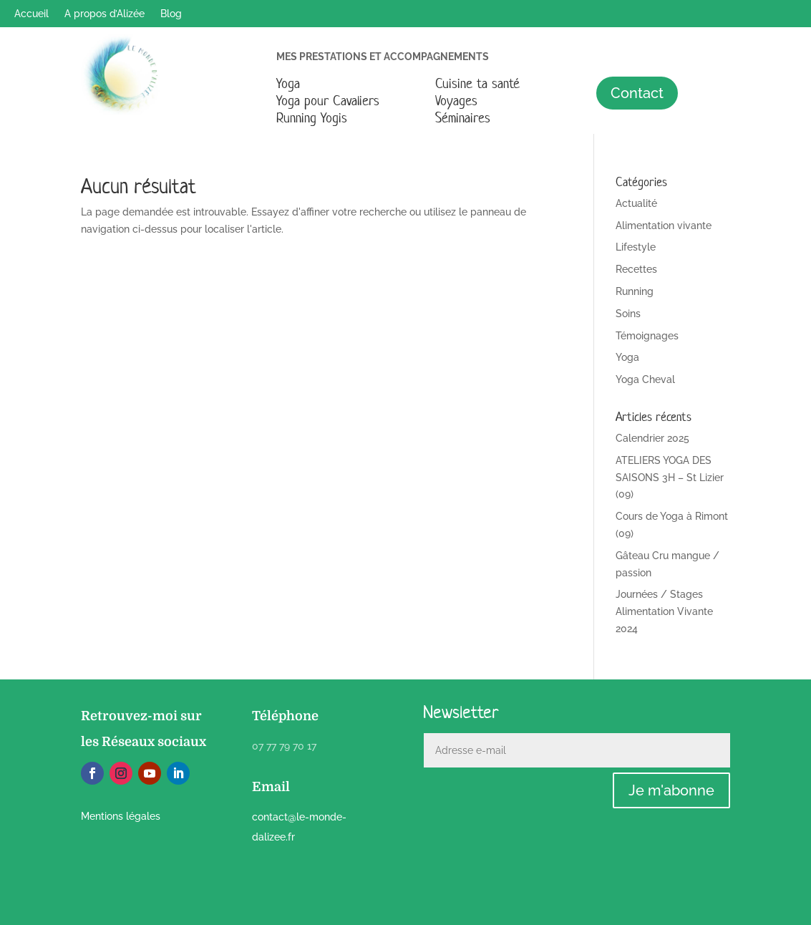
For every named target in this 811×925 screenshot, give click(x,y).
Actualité (636, 203)
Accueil (31, 14)
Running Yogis (311, 118)
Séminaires (462, 118)
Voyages (456, 101)
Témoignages (647, 336)
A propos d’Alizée (104, 14)
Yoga (288, 83)
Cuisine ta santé (477, 83)
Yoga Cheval (645, 379)
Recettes (636, 269)
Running (635, 291)
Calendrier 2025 (652, 438)
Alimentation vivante (664, 225)
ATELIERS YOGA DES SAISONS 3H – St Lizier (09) (670, 477)
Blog (171, 14)
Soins (628, 313)
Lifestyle (636, 247)
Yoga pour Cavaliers (327, 101)
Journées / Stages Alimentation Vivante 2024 (664, 611)
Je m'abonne (671, 790)
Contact (637, 93)
